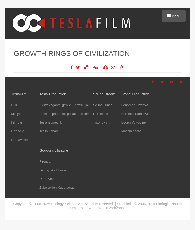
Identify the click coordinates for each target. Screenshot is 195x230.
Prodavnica (19, 140)
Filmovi (16, 122)
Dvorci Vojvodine (133, 122)
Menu (174, 16)
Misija (15, 114)
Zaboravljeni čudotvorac (56, 187)
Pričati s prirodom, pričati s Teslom (64, 114)
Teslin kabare (49, 131)
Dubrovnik (46, 179)
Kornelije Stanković (135, 114)
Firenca (44, 161)
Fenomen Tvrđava (134, 105)
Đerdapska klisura (52, 170)
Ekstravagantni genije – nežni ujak (64, 105)
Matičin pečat (131, 131)
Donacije (17, 131)
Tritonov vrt (101, 122)
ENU (14, 105)
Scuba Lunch (102, 105)
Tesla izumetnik (50, 122)
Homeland (100, 114)
